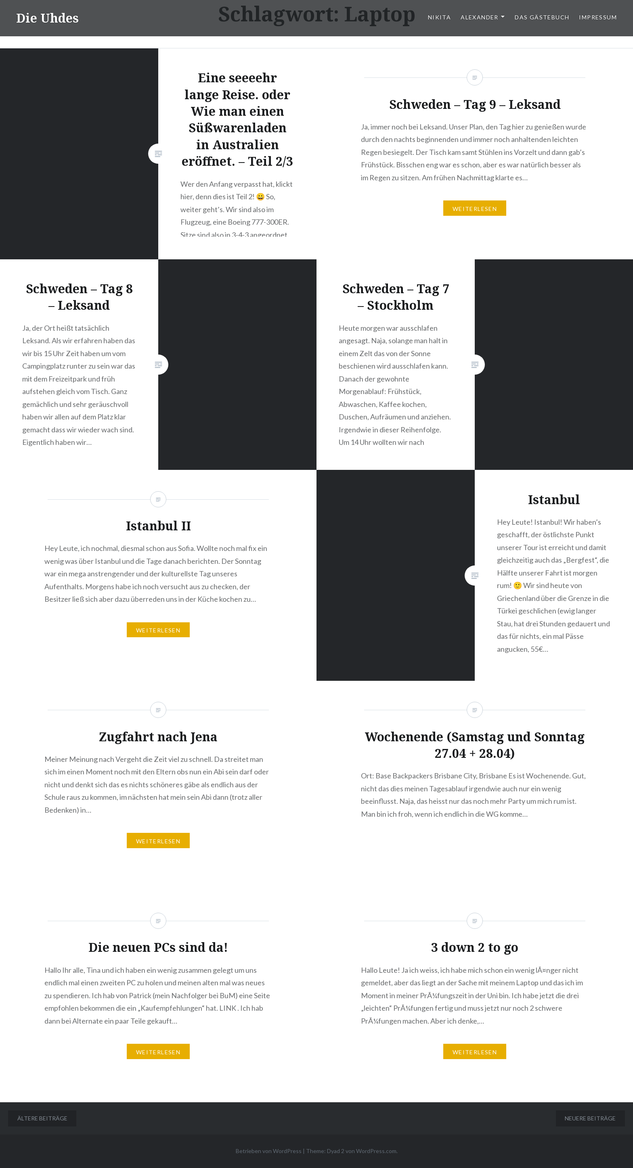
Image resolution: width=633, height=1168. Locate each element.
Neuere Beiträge (590, 1118)
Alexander (480, 17)
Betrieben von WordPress (269, 1150)
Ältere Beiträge (42, 1118)
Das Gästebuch (542, 17)
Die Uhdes (47, 18)
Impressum (598, 17)
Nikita (439, 17)
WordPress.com (376, 1150)
